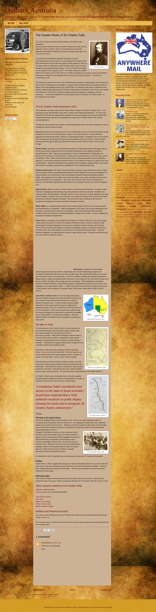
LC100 (117, 195)
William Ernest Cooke (43, 504)
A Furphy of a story (131, 111)
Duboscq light (78, 194)
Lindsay (135, 195)
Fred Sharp (122, 186)
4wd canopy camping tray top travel (132, 173)
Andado (149, 176)
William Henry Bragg (43, 501)
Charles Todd (142, 180)
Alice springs (135, 176)
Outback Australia (30, 10)
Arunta (131, 178)
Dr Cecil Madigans (136, 182)
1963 (117, 173)
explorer (141, 184)
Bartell (140, 178)
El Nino (144, 182)
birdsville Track (147, 178)
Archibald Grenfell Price (122, 178)
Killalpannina (130, 193)
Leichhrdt (129, 195)
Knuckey (136, 193)
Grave (138, 188)
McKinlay (139, 197)
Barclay (136, 178)
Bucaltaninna (124, 180)
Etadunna (132, 184)
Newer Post (38, 590)
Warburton (132, 216)
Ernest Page (126, 184)
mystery (118, 200)
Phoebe (141, 209)
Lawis (149, 193)
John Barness (46, 543)
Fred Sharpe (129, 186)
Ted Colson (139, 214)
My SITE (24, 23)
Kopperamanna (143, 193)
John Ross (39, 499)
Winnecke (137, 216)
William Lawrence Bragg (44, 506)
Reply (43, 549)
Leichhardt (123, 195)
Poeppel (146, 209)
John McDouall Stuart (43, 497)
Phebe (136, 209)
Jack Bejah (124, 190)
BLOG (11, 23)
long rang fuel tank (145, 195)
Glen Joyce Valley (131, 188)
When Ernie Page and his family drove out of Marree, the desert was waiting (137, 127)
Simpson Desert (142, 212)
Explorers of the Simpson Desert (136, 100)
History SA (45, 517)
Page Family (130, 209)
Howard (118, 190)
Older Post (106, 590)
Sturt (121, 214)
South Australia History (44, 492)
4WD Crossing (147, 173)
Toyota (121, 216)
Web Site (8, 75)
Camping (131, 180)
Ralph (126, 212)
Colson (122, 182)
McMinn (145, 197)
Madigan (120, 197)
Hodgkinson (148, 188)
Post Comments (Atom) (50, 594)
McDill (134, 197)
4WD (120, 173)
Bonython (118, 180)
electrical (148, 182)
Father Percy (147, 184)
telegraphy (145, 214)
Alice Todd (143, 176)
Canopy (136, 180)
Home (72, 590)
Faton (117, 186)
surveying (125, 214)
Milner (149, 197)
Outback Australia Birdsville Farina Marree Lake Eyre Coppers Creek (133, 203)
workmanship (144, 216)
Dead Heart (127, 182)
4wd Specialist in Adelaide (123, 176)
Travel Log (126, 216)
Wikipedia (39, 489)
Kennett (131, 190)
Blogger (109, 607)
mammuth (94, 607)
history (142, 188)
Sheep (131, 212)
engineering (119, 184)
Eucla (137, 184)
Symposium (132, 214)
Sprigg (117, 214)
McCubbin (129, 197)
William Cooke (41, 352)
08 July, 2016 (56, 543)
